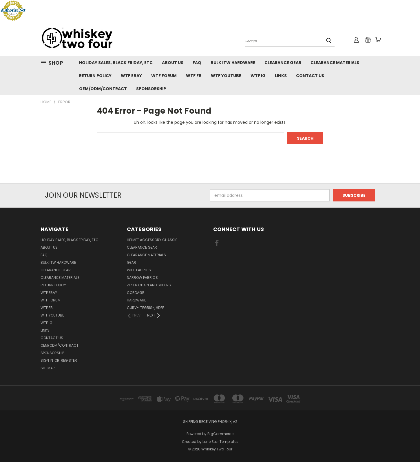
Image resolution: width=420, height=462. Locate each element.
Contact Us (310, 76)
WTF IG (258, 76)
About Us (172, 63)
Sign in (47, 360)
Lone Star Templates (220, 441)
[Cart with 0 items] (378, 40)
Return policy (95, 76)
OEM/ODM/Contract (103, 89)
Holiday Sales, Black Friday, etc (116, 63)
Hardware (136, 300)
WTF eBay (131, 76)
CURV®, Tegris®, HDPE (145, 307)
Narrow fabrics (142, 277)
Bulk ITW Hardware (233, 63)
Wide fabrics (139, 270)
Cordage (135, 292)
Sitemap (47, 367)
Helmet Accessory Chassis (152, 239)
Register (69, 360)
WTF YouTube (226, 76)
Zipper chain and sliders (149, 285)
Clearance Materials (335, 63)
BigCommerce (220, 433)
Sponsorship (151, 89)
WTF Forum (164, 76)
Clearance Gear (282, 63)
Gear (131, 262)
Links (281, 76)
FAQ (197, 63)
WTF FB (194, 76)
